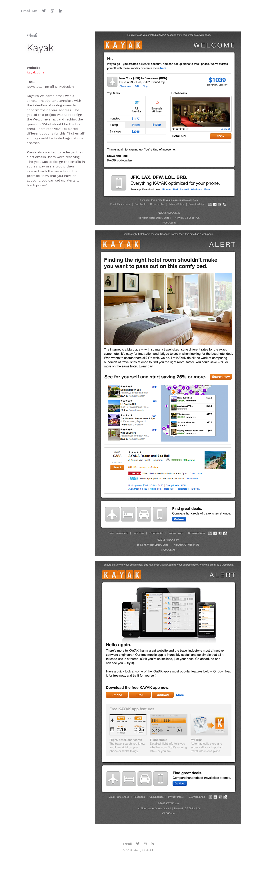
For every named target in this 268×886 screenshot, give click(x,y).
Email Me (29, 11)
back (32, 35)
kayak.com (35, 72)
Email (127, 844)
